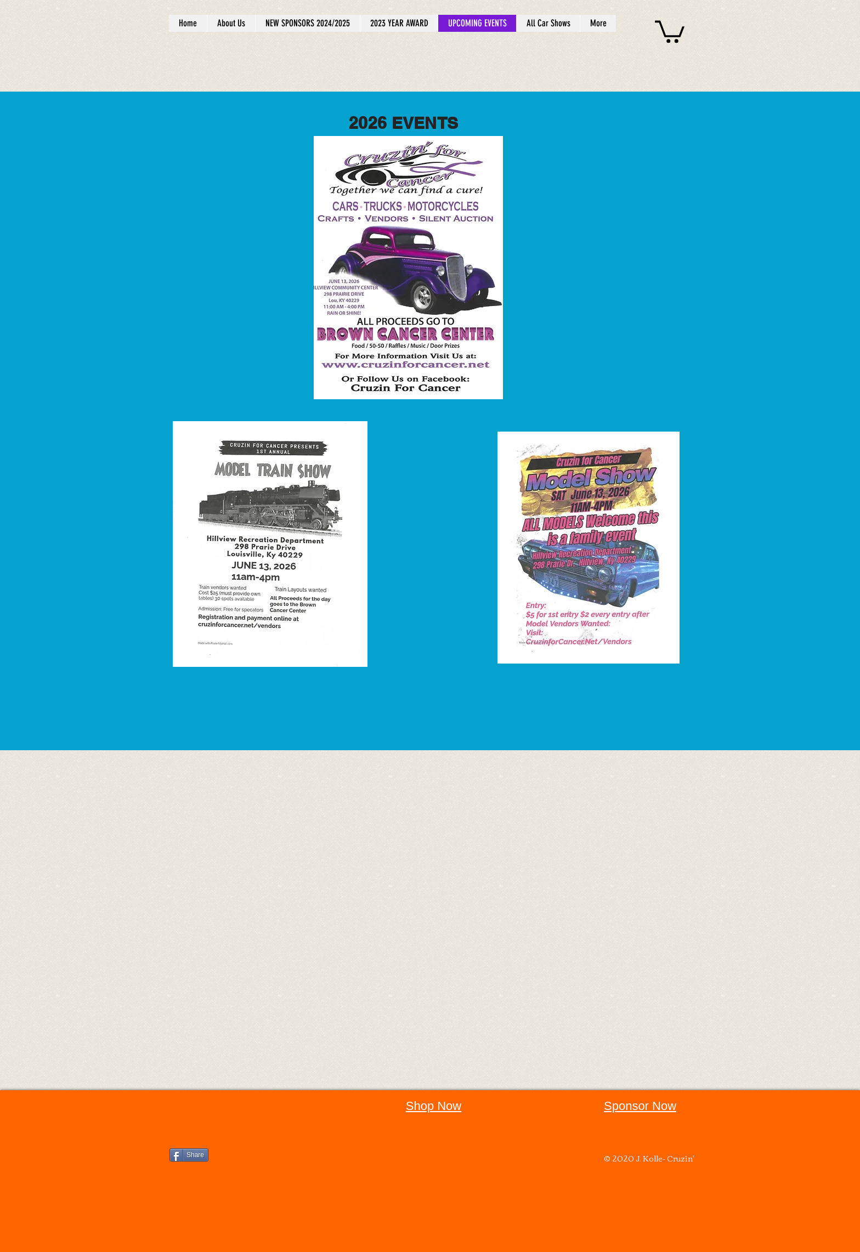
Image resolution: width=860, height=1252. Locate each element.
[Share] (188, 1155)
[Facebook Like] (238, 1112)
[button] (669, 30)
